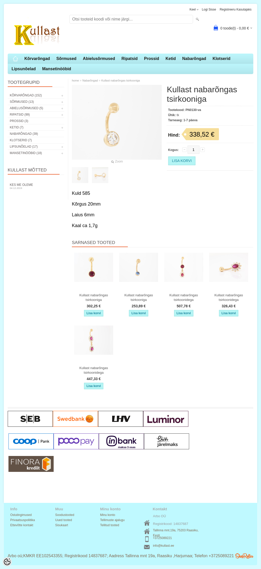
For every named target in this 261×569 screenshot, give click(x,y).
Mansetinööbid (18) (26, 153)
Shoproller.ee (244, 555)
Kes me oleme (36, 186)
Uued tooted (63, 520)
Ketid (171, 58)
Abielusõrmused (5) (26, 108)
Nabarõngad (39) (24, 134)
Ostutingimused (21, 515)
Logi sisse (209, 9)
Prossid (151, 58)
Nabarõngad (194, 58)
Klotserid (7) (21, 140)
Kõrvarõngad (37, 58)
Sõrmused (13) (22, 102)
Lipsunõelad (24, 69)
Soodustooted (64, 515)
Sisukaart (61, 525)
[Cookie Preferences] (7, 561)
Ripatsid (129, 58)
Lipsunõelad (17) (24, 146)
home (75, 80)
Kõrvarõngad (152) (26, 95)
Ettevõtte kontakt (21, 525)
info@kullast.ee (163, 545)
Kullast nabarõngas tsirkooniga (120, 80)
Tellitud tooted (109, 525)
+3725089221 (162, 538)
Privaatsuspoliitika (22, 520)
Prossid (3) (19, 121)
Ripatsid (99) (20, 114)
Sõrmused (66, 58)
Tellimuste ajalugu (112, 520)
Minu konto (107, 515)
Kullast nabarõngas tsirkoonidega (183, 297)
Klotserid (221, 58)
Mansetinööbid (56, 69)
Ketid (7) (16, 127)
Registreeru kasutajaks (236, 9)
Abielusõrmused (99, 58)
